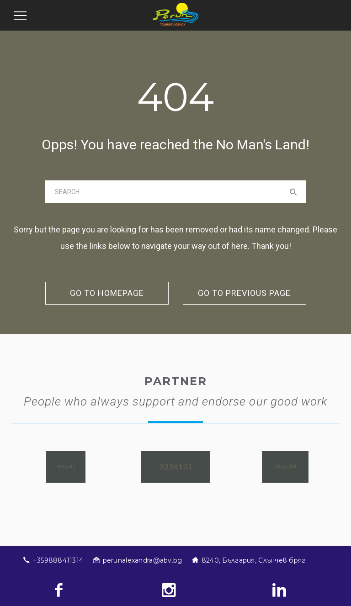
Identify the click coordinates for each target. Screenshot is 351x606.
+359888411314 (58, 560)
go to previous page (244, 293)
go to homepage (107, 293)
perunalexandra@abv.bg (142, 560)
